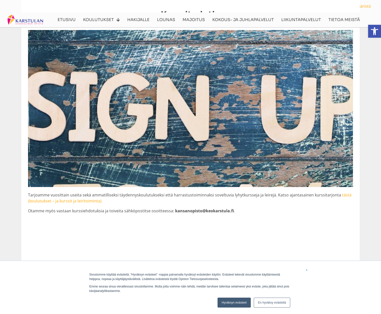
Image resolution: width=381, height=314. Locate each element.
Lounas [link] (166, 19)
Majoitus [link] (194, 19)
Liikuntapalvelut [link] (301, 19)
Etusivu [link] (67, 19)
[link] (374, 31)
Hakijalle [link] (138, 19)
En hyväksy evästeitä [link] (272, 302)
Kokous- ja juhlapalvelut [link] (243, 19)
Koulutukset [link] (101, 19)
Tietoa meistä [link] (344, 19)
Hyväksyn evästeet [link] (234, 302)
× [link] (307, 270)
